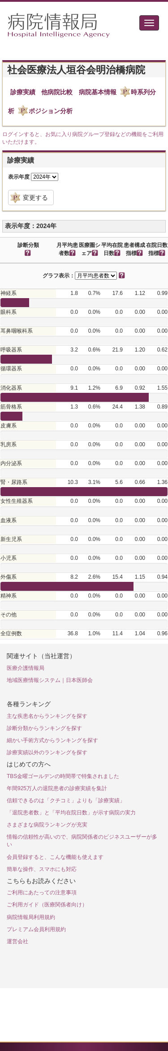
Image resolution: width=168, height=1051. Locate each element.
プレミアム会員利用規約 (36, 929)
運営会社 (17, 941)
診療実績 (22, 92)
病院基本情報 (97, 92)
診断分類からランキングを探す (44, 728)
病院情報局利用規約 (31, 917)
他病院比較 (57, 92)
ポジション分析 (51, 110)
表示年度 (19, 177)
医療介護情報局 (25, 668)
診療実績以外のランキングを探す (47, 752)
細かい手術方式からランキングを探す (52, 740)
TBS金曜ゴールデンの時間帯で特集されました (63, 776)
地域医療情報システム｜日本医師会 (50, 680)
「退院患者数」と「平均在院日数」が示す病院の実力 (71, 812)
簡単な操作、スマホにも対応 (42, 869)
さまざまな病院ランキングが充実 (47, 825)
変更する (35, 197)
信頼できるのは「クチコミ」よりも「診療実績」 (66, 800)
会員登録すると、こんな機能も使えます (55, 857)
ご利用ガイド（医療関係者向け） (47, 904)
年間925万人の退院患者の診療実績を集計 (57, 788)
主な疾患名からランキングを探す (47, 716)
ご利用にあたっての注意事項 (42, 892)
